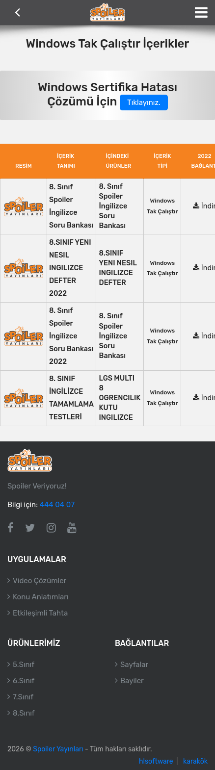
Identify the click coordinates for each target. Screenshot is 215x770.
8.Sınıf (24, 713)
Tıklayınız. (144, 102)
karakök (195, 761)
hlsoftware (156, 761)
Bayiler (132, 680)
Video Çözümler (39, 580)
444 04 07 (57, 504)
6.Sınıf (23, 680)
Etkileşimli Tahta (40, 613)
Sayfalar (134, 664)
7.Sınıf (23, 697)
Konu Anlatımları (41, 596)
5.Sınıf (23, 664)
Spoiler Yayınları (58, 749)
